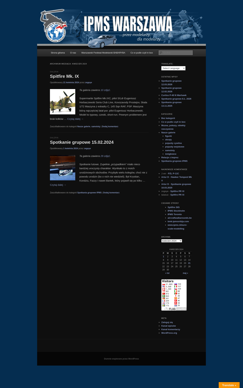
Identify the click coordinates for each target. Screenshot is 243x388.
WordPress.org (169, 333)
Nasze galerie (83, 126)
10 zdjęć (105, 90)
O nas (73, 52)
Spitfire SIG (174, 207)
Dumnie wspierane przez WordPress (121, 359)
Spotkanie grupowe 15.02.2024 (82, 142)
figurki (168, 136)
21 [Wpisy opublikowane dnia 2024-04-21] (189, 263)
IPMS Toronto (175, 214)
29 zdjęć (105, 156)
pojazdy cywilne (173, 143)
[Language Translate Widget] (173, 68)
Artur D (165, 177)
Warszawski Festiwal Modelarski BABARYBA (103, 52)
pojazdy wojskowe (174, 146)
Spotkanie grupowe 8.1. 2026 (176, 99)
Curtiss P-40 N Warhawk (173, 95)
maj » (185, 273)
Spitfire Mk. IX (64, 76)
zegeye (88, 82)
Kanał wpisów (168, 326)
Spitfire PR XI (177, 191)
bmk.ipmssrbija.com (178, 221)
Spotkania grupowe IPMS (89, 192)
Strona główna (58, 52)
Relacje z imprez (169, 157)
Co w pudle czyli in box (142, 52)
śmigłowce (170, 154)
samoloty (95, 126)
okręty (168, 139)
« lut (167, 273)
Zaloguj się (167, 322)
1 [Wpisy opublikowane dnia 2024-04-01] (163, 256)
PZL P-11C (173, 173)
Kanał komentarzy (170, 329)
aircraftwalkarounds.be (180, 218)
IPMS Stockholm (176, 211)
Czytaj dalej (75, 118)
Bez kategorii (168, 118)
